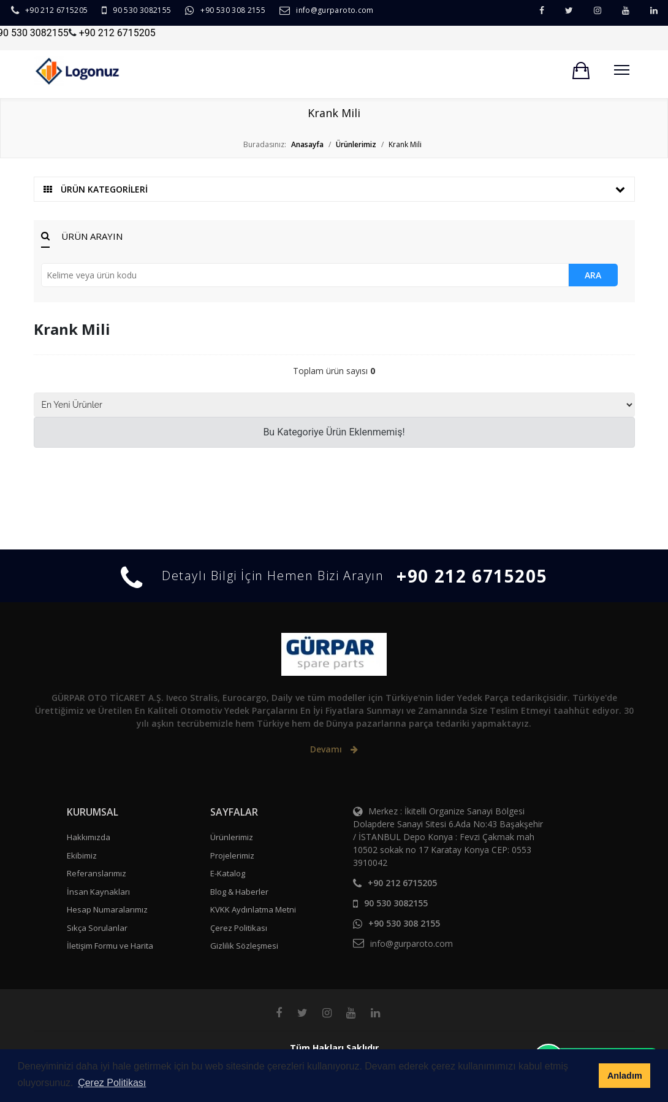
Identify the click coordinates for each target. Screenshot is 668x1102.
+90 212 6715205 (56, 10)
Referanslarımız (96, 873)
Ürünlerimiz (231, 837)
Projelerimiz (232, 855)
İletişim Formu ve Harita (110, 945)
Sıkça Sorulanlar (97, 927)
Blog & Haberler (239, 891)
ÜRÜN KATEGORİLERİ (334, 189)
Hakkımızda (88, 837)
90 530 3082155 (142, 10)
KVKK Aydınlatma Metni (253, 909)
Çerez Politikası (238, 927)
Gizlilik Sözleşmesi (244, 945)
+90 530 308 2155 (232, 10)
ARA (593, 275)
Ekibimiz (82, 855)
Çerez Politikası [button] (112, 1082)
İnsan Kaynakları (98, 891)
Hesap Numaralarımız (107, 909)
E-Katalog (227, 873)
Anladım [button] (624, 1076)
